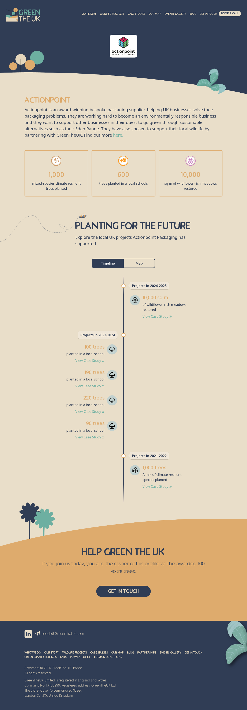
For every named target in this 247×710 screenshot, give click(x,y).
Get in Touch (193, 653)
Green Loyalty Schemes (41, 657)
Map (139, 263)
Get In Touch (123, 591)
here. (118, 135)
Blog (192, 14)
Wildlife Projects (112, 14)
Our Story (89, 14)
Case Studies (136, 14)
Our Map (155, 14)
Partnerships (146, 653)
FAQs (63, 657)
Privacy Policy (80, 657)
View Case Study (157, 316)
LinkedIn (28, 634)
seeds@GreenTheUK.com (63, 634)
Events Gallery (175, 14)
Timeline (108, 263)
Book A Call (229, 13)
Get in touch (208, 14)
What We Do (33, 653)
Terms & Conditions (108, 657)
